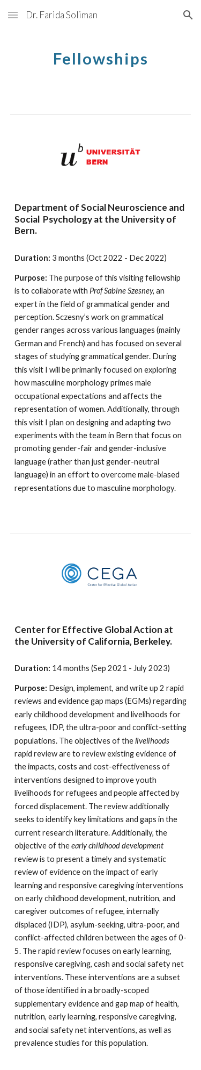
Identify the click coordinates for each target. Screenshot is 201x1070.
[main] (100, 56)
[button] (13, 15)
